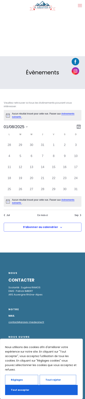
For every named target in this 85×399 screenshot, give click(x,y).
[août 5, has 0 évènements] (20, 155)
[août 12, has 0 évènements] (20, 166)
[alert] (42, 115)
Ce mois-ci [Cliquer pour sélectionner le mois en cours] (42, 215)
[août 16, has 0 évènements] (65, 166)
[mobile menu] (80, 5)
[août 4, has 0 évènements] (9, 155)
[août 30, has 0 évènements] (65, 188)
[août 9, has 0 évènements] (65, 155)
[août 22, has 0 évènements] (53, 177)
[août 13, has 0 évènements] (31, 166)
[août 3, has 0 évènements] (76, 144)
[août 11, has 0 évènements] (9, 166)
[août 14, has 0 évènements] (42, 166)
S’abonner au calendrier (40, 227)
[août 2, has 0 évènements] (65, 144)
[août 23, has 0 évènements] (65, 177)
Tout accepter (20, 390)
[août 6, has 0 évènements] (31, 155)
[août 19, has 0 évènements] (20, 177)
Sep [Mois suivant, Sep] (77, 215)
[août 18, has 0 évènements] (9, 177)
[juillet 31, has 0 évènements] (42, 144)
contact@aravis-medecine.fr (26, 322)
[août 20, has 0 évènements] (31, 177)
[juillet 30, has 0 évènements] (31, 144)
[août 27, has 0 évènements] (31, 188)
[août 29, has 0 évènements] (53, 188)
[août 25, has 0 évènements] (9, 188)
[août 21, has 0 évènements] (42, 177)
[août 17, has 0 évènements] (76, 166)
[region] (41, 369)
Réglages (17, 379)
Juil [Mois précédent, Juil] (7, 215)
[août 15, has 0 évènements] (53, 166)
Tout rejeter (53, 379)
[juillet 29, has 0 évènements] (20, 144)
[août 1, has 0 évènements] (53, 144)
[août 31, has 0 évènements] (76, 188)
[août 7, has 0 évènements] (42, 155)
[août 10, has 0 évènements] (76, 155)
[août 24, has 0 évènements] (76, 177)
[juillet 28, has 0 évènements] (9, 144)
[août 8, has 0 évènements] (53, 155)
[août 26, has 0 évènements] (20, 188)
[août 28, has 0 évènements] (42, 188)
